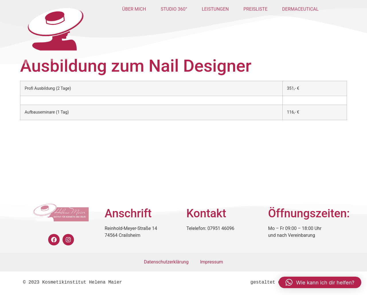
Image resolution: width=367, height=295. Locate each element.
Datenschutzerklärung (166, 262)
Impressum (211, 262)
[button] (320, 282)
